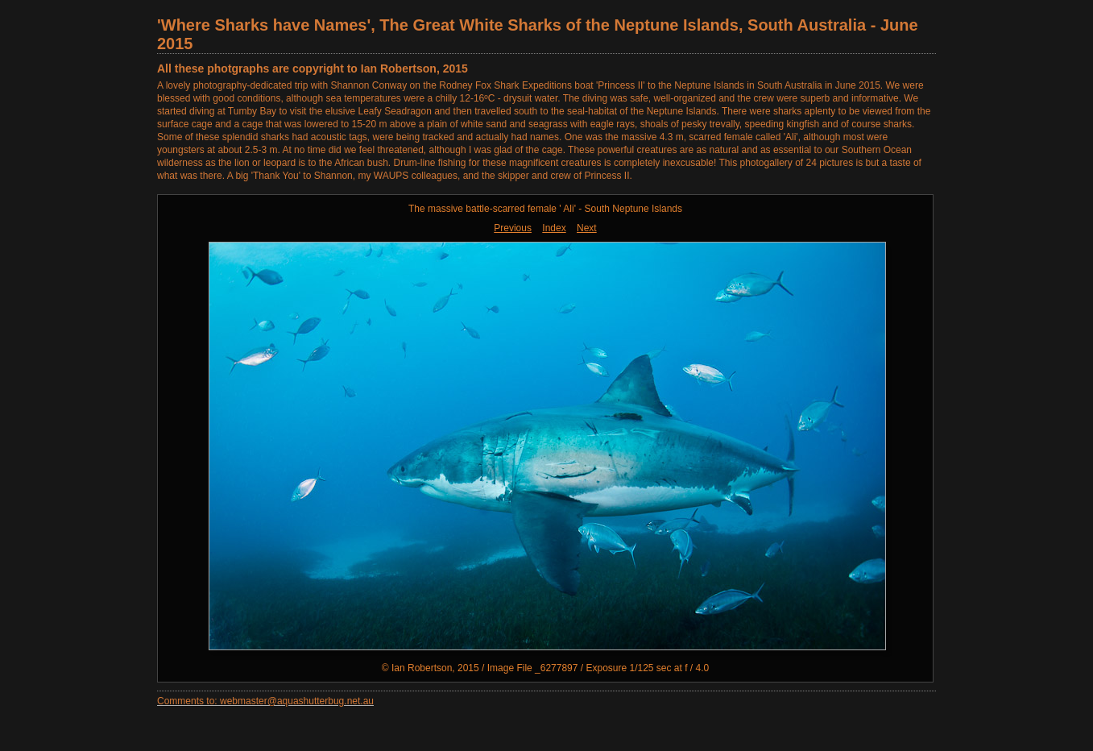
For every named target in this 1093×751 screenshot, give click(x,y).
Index (553, 228)
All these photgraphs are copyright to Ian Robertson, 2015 (312, 68)
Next (587, 228)
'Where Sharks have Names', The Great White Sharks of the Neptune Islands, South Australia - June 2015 (537, 34)
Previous (513, 228)
